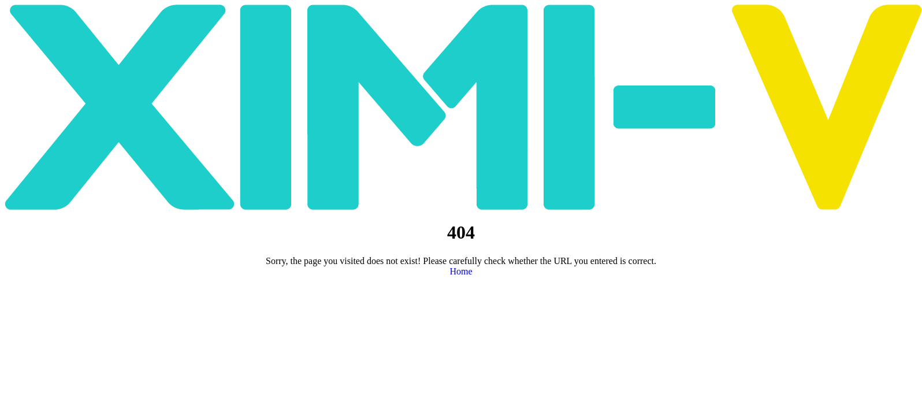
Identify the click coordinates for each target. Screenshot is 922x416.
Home (460, 271)
